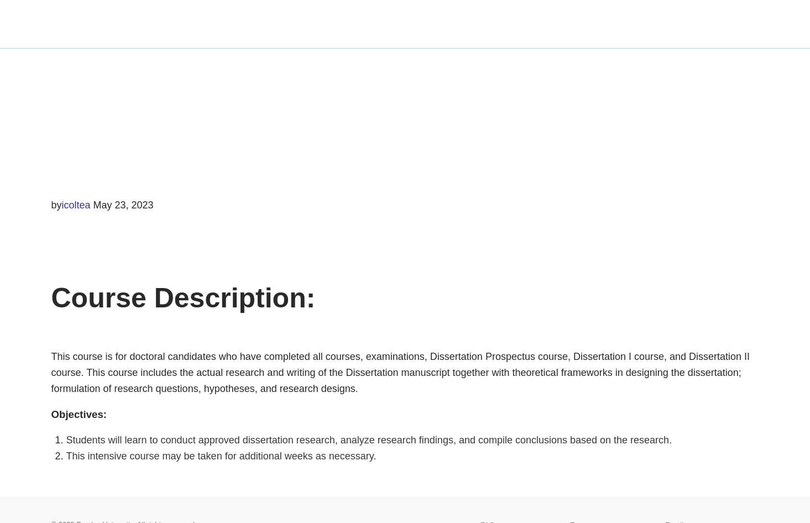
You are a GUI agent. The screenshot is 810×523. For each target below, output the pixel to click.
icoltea (76, 205)
